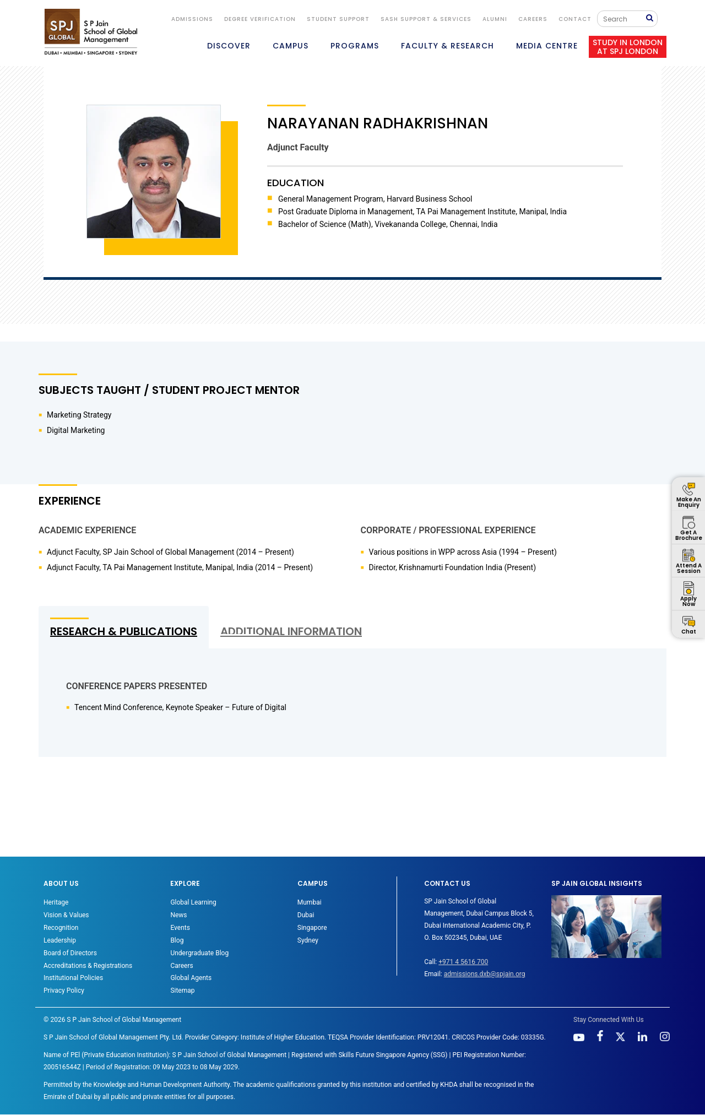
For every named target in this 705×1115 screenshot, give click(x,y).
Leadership (60, 940)
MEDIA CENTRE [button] (547, 45)
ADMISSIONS (192, 19)
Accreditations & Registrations (88, 966)
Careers (532, 19)
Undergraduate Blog (199, 953)
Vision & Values (66, 915)
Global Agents (191, 978)
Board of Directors (70, 953)
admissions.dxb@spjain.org (484, 974)
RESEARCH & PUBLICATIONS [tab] (123, 631)
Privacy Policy (64, 990)
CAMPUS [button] (290, 45)
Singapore (312, 928)
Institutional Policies (73, 978)
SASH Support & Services (426, 19)
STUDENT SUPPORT (338, 19)
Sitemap (182, 990)
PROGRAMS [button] (354, 45)
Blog (176, 940)
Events (180, 928)
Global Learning (193, 902)
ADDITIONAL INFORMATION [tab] (291, 631)
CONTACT (575, 19)
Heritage (56, 902)
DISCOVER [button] (229, 45)
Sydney (307, 940)
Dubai (305, 915)
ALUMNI (494, 19)
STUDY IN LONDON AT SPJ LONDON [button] (628, 47)
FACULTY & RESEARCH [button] (447, 45)
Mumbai (309, 902)
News (178, 915)
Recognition (61, 928)
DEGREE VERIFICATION (260, 19)
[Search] (624, 19)
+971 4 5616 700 (463, 962)
